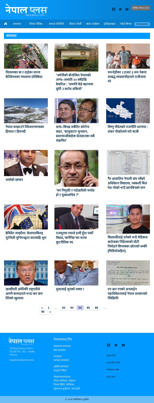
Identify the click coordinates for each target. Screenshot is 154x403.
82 (63, 307)
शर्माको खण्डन (14, 180)
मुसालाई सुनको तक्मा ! (70, 289)
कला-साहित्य (92, 23)
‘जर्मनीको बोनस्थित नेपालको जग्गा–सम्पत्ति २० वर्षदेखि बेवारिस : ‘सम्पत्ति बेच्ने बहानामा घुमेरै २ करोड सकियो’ (74, 82)
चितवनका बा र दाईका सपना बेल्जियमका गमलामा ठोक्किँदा (24, 75)
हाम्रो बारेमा (111, 356)
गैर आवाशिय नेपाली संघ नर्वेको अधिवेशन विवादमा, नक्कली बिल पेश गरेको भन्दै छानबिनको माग (127, 183)
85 (88, 307)
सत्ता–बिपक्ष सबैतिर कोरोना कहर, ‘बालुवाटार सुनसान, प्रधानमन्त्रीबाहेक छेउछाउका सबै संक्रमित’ (75, 133)
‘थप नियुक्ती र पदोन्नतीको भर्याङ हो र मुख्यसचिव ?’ (75, 193)
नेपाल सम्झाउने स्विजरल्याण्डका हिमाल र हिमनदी (25, 129)
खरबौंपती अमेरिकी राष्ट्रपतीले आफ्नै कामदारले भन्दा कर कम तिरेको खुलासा (24, 293)
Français (142, 24)
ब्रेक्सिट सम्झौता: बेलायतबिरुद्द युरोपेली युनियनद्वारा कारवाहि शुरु (26, 235)
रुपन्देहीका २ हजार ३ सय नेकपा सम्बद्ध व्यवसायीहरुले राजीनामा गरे (127, 77)
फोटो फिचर (126, 23)
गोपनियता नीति (112, 370)
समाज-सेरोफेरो (56, 23)
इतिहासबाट (110, 23)
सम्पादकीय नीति (113, 363)
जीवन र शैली (75, 23)
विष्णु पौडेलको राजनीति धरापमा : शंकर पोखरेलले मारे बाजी (128, 129)
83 (72, 307)
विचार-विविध (35, 23)
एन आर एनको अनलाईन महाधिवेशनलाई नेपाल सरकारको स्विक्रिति (127, 293)
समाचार (17, 23)
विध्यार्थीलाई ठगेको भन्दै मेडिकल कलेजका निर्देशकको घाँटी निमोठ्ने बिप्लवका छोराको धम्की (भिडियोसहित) (128, 244)
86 (96, 307)
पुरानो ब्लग (111, 377)
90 (42, 311)
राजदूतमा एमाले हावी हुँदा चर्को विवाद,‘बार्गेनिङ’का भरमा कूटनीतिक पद (74, 237)
